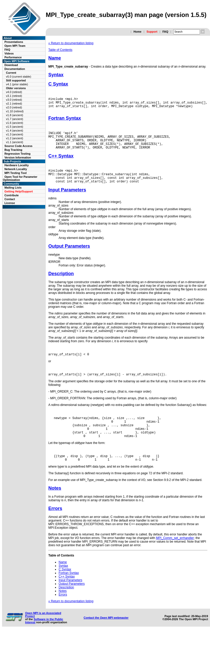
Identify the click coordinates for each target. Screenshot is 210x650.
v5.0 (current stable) (18, 76)
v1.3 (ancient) (14, 134)
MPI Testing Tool (15, 172)
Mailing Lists (13, 187)
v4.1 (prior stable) (17, 84)
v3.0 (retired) (14, 99)
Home (137, 31)
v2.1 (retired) (14, 103)
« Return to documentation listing (70, 43)
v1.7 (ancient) (14, 118)
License (9, 203)
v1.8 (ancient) (14, 115)
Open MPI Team (14, 45)
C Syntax (58, 84)
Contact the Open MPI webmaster (106, 635)
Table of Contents (60, 50)
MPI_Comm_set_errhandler (175, 556)
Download (11, 65)
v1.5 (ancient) (14, 126)
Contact (9, 199)
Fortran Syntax (64, 121)
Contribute (11, 195)
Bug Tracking (13, 149)
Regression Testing (17, 153)
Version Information (17, 157)
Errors (55, 526)
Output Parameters (69, 256)
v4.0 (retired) (14, 92)
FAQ (165, 31)
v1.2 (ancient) (14, 138)
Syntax (55, 74)
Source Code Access (18, 145)
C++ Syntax (61, 162)
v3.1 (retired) (14, 95)
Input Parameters (67, 199)
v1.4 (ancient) (14, 130)
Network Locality (15, 169)
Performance (13, 57)
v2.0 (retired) (14, 107)
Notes (54, 505)
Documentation (14, 68)
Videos (9, 53)
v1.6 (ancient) (14, 122)
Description (61, 283)
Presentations (13, 41)
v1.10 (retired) (14, 111)
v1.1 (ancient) (14, 142)
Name (54, 58)
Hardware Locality (16, 165)
